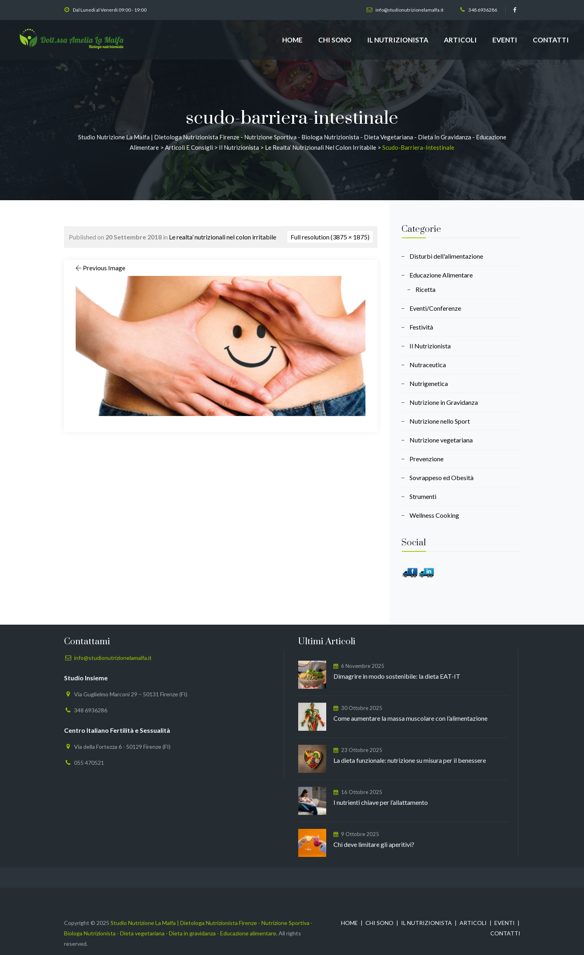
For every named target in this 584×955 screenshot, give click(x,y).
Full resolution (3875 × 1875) (330, 237)
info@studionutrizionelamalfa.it (409, 10)
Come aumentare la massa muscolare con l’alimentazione (410, 718)
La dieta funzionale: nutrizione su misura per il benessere (409, 760)
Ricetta (425, 289)
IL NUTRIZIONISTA (397, 40)
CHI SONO (334, 40)
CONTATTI (551, 40)
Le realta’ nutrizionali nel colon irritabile (222, 237)
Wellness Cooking (434, 515)
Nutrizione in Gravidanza (443, 402)
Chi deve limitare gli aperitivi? (373, 844)
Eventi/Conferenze (435, 308)
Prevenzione (426, 458)
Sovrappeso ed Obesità (441, 477)
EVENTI (504, 40)
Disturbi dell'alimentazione (446, 256)
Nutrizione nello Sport (439, 421)
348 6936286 (482, 10)
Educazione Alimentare (441, 275)
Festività (421, 327)
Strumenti (422, 496)
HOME (292, 40)
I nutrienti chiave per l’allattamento (380, 802)
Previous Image (99, 267)
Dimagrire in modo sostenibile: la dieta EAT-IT (396, 676)
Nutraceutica (427, 364)
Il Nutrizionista (430, 346)
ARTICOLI (460, 40)
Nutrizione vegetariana (441, 440)
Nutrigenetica (428, 383)
